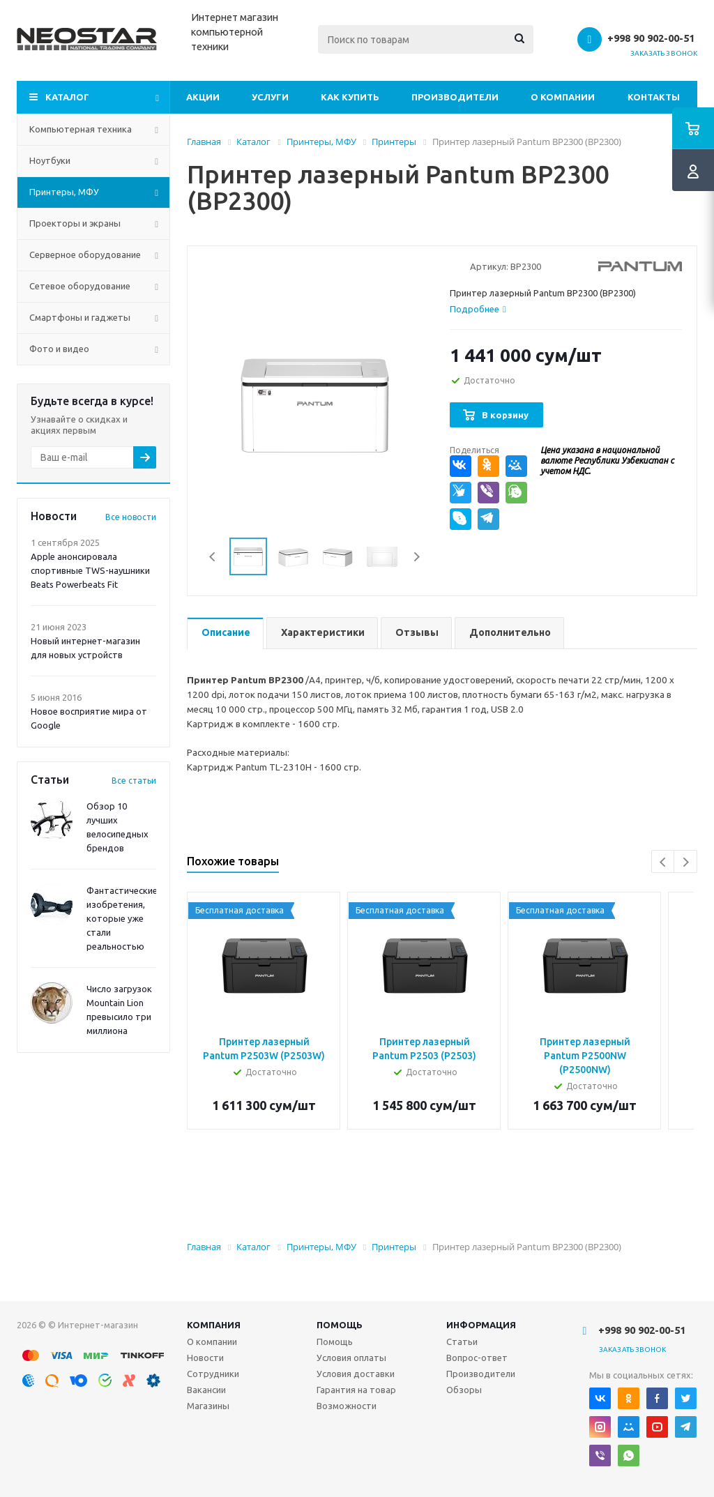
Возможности (347, 1406)
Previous (213, 557)
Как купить (350, 97)
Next (417, 557)
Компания (214, 1325)
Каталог (67, 97)
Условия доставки (356, 1373)
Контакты (654, 97)
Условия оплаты (351, 1357)
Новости (205, 1357)
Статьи (462, 1341)
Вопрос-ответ (477, 1357)
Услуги (270, 97)
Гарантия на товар (356, 1390)
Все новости (130, 517)
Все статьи (134, 780)
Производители (455, 97)
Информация (481, 1325)
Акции (203, 97)
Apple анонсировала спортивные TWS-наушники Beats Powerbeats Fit (90, 570)
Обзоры (464, 1390)
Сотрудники (213, 1373)
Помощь (340, 1325)
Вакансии (206, 1390)
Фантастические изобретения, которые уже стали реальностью (122, 918)
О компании (563, 97)
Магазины (208, 1406)
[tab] (478, 309)
